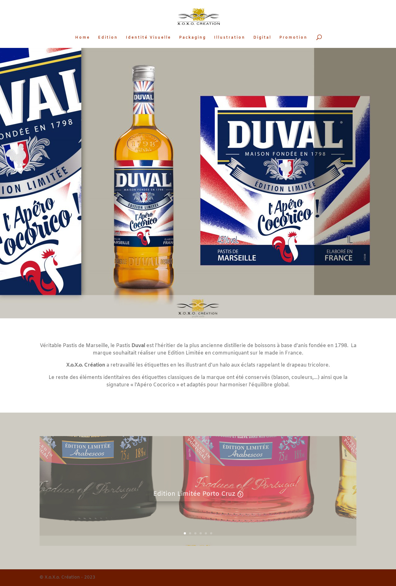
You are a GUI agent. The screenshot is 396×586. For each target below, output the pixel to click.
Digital (262, 38)
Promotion (293, 38)
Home (82, 38)
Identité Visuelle (148, 38)
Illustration (229, 38)
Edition (108, 38)
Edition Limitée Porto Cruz (194, 494)
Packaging (192, 38)
